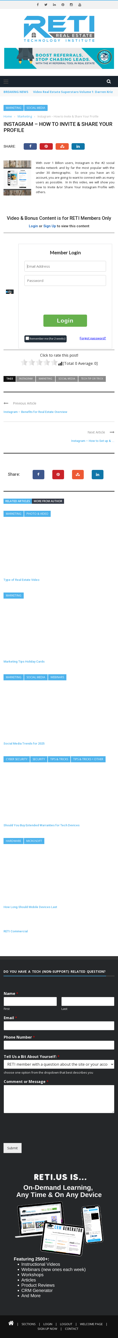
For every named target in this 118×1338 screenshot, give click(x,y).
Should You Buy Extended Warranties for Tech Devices (42, 825)
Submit (12, 1148)
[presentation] (65, 299)
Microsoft (34, 841)
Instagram (26, 378)
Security (39, 759)
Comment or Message (26, 1081)
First (7, 1009)
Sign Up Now (47, 1329)
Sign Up (49, 226)
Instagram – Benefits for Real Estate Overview (35, 412)
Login (33, 226)
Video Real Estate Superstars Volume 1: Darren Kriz (73, 92)
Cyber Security (16, 759)
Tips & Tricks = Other (88, 759)
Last (64, 1009)
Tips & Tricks (59, 759)
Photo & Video (37, 514)
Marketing (13, 108)
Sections (29, 1324)
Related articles (17, 501)
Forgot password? (93, 338)
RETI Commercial (16, 931)
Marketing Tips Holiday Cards (24, 661)
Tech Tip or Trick (92, 378)
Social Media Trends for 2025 (24, 743)
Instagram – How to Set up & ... (92, 441)
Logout (66, 1324)
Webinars (57, 677)
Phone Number (19, 1037)
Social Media (36, 108)
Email (10, 1017)
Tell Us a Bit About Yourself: (32, 1056)
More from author (48, 501)
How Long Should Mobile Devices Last (30, 907)
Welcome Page (91, 1324)
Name (11, 993)
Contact (71, 1329)
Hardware (13, 841)
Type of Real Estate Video (21, 580)
